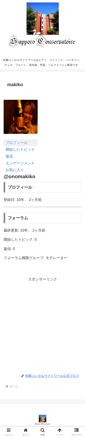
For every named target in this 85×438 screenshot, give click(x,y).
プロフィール (16, 143)
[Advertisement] (42, 325)
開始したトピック (20, 149)
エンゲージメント (20, 163)
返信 (9, 156)
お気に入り (15, 170)
